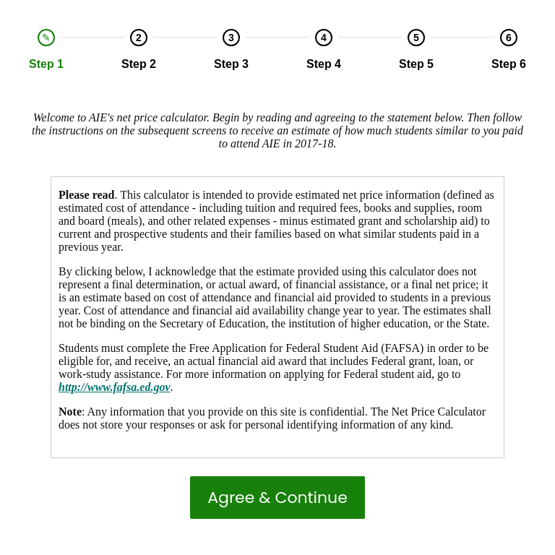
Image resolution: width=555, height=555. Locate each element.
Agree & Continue (277, 497)
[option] (46, 50)
